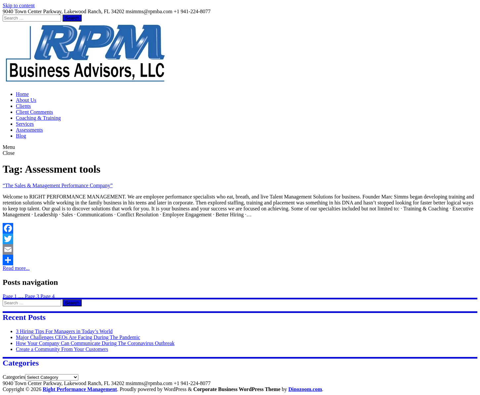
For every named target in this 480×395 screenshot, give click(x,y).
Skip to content (19, 5)
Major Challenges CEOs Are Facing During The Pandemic (78, 337)
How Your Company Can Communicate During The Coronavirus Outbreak (95, 343)
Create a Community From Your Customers (62, 349)
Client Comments (34, 112)
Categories (14, 377)
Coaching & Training (38, 118)
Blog (21, 136)
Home (22, 94)
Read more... (16, 268)
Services (25, 124)
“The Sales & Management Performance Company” (58, 185)
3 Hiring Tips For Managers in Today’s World (64, 331)
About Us (26, 100)
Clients (23, 106)
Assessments (29, 130)
